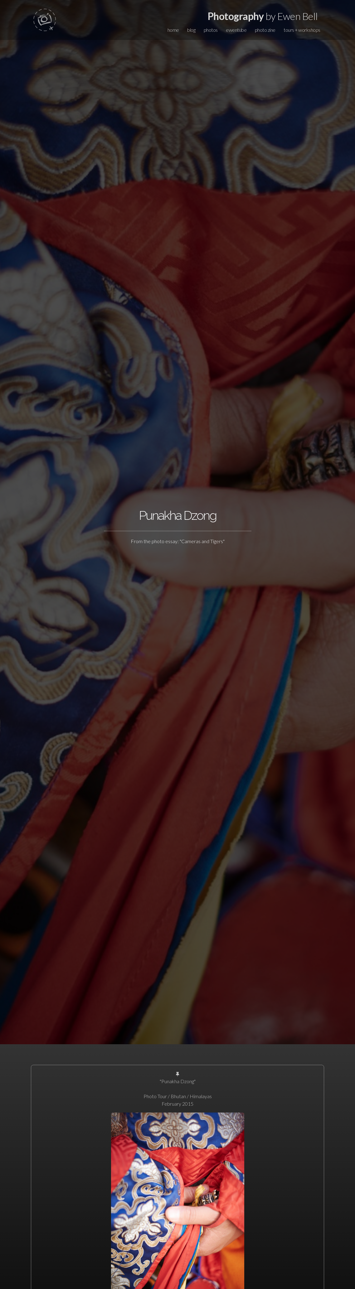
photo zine (265, 30)
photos (211, 30)
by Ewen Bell (263, 16)
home (173, 30)
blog (191, 30)
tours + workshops (302, 30)
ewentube (236, 30)
